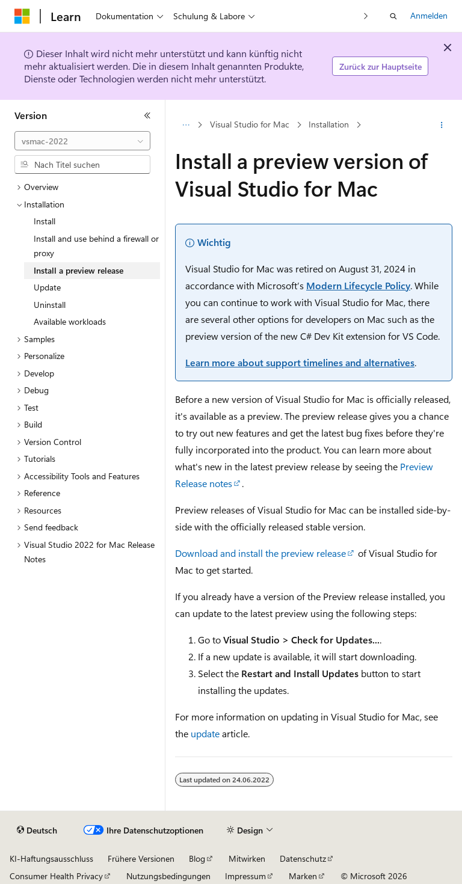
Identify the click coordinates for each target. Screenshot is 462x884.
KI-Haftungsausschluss (51, 858)
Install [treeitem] (44, 221)
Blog (197, 858)
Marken (303, 876)
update (205, 733)
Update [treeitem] (47, 287)
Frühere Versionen (141, 858)
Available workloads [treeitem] (70, 321)
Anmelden (429, 15)
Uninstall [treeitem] (50, 304)
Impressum (245, 876)
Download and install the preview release (260, 553)
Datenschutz (303, 858)
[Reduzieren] (147, 115)
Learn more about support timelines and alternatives (299, 362)
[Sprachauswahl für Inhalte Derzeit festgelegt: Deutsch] (37, 830)
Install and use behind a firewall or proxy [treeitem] (96, 246)
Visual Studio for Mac (249, 124)
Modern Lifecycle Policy (358, 285)
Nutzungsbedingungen (168, 876)
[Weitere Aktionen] (441, 125)
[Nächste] (366, 16)
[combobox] (82, 140)
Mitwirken (247, 858)
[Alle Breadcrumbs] (185, 125)
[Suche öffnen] (393, 16)
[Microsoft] (22, 16)
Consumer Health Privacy (56, 876)
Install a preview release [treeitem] (78, 270)
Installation (329, 124)
